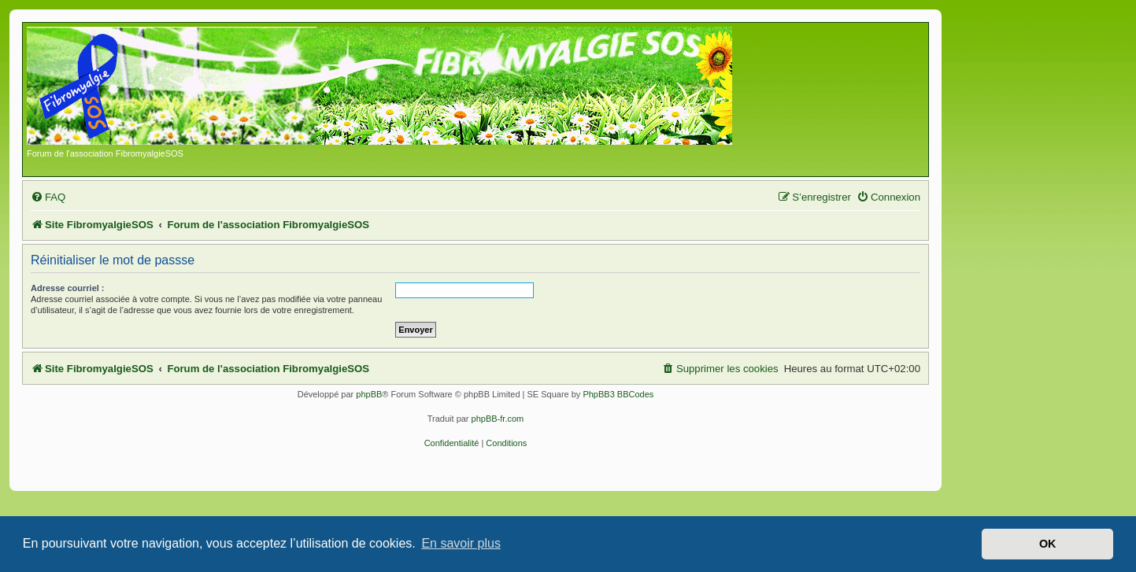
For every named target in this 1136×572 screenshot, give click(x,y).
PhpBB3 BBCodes (618, 394)
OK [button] (1047, 543)
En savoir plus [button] (461, 543)
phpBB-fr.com (498, 418)
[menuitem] (48, 197)
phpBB (369, 394)
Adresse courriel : (68, 288)
